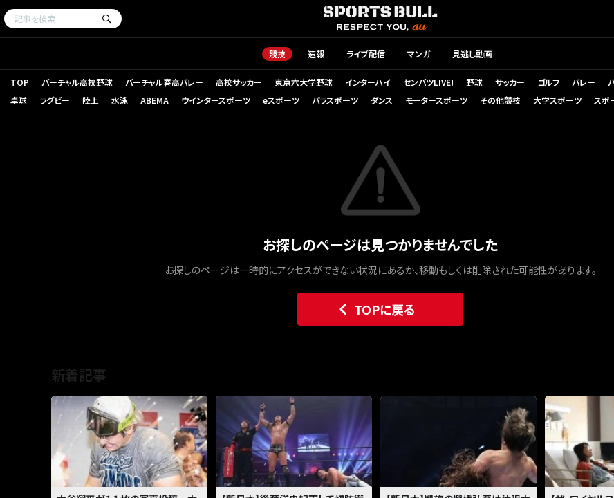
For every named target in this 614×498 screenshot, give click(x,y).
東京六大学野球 (304, 82)
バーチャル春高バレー (164, 82)
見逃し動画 (472, 53)
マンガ (418, 53)
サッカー (510, 82)
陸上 (90, 100)
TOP (19, 82)
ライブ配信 (365, 53)
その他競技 (500, 100)
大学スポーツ (557, 100)
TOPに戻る (374, 309)
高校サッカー (239, 82)
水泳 (119, 100)
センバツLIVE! (428, 82)
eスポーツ (281, 100)
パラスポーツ (335, 100)
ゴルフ (548, 82)
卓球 (18, 100)
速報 (316, 53)
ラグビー (54, 100)
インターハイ (368, 82)
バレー (583, 82)
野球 (474, 82)
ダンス (382, 100)
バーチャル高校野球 (77, 82)
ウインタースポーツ (215, 100)
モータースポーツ (436, 100)
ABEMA (154, 100)
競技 (277, 53)
